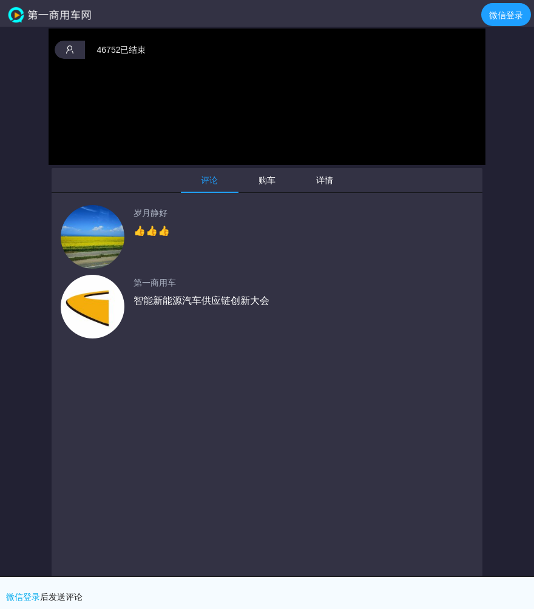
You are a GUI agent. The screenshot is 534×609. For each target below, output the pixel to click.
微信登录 (506, 15)
